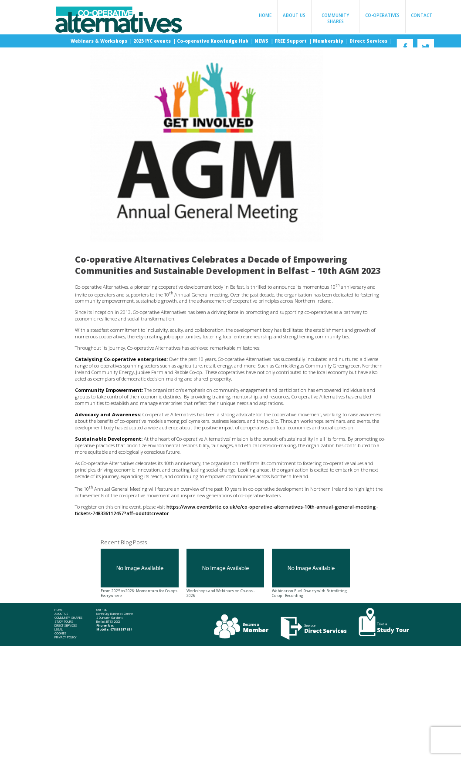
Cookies (60, 633)
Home (265, 15)
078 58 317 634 (121, 629)
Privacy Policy (65, 637)
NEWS (262, 41)
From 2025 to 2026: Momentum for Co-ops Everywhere (140, 573)
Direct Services (369, 41)
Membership (329, 41)
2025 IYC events (152, 41)
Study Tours (63, 622)
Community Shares (335, 18)
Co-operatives (382, 15)
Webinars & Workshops (99, 41)
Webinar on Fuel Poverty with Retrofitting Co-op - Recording (311, 573)
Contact (421, 15)
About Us (294, 15)
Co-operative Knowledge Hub (213, 41)
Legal (58, 629)
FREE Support (291, 41)
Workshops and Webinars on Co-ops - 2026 (225, 573)
